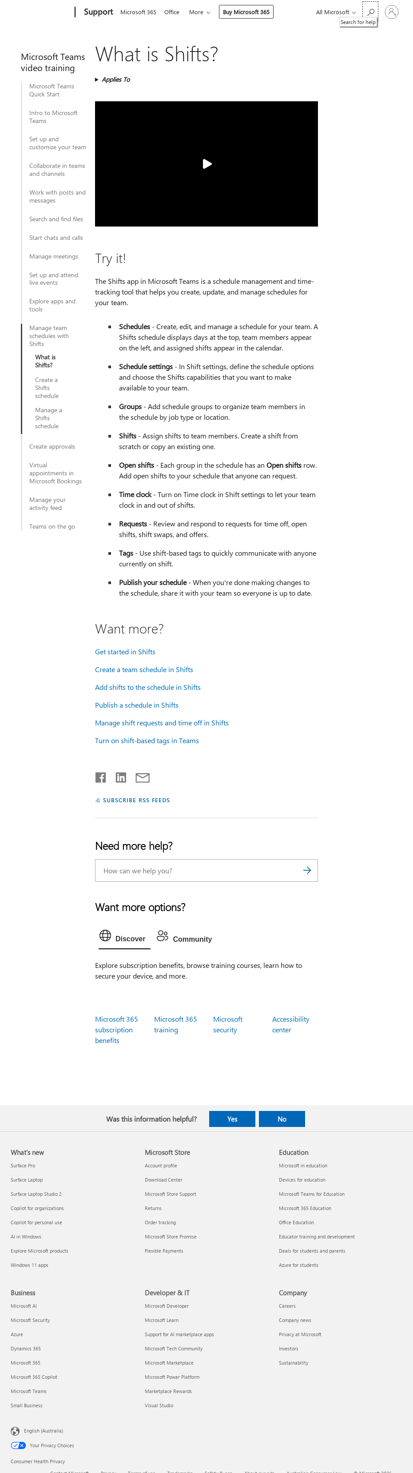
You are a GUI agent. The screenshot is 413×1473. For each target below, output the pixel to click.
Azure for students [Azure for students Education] (298, 1265)
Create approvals (52, 446)
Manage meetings (53, 256)
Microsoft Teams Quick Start (51, 90)
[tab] (125, 937)
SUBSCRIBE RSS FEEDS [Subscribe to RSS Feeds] (137, 800)
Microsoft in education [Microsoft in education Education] (303, 1165)
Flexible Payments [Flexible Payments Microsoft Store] (164, 1250)
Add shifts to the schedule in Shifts (148, 687)
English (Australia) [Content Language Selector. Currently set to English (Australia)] (43, 1430)
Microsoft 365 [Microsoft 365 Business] (25, 1362)
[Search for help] (370, 11)
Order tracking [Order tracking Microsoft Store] (160, 1222)
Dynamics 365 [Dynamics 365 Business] (26, 1348)
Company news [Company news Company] (295, 1320)
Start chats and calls (56, 238)
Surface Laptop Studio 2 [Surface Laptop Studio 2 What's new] (36, 1193)
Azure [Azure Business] (17, 1334)
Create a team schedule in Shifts (144, 669)
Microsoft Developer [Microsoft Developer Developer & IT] (167, 1305)
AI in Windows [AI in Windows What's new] (26, 1236)
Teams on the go (52, 526)
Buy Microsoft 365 (249, 12)
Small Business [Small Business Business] (27, 1405)
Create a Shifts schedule (47, 388)
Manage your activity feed (47, 504)
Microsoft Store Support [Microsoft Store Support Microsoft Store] (170, 1193)
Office (173, 12)
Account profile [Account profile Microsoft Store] (161, 1165)
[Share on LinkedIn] (117, 775)
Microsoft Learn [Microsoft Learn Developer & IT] (162, 1320)
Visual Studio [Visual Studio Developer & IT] (159, 1405)
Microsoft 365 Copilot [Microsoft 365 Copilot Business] (34, 1376)
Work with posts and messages (57, 196)
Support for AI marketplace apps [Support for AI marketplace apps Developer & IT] (179, 1334)
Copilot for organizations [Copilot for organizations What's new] (37, 1208)
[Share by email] (138, 775)
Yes (232, 1119)
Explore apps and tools (52, 305)
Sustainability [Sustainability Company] (293, 1362)
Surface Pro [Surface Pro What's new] (23, 1165)
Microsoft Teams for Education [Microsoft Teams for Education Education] (312, 1193)
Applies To (116, 79)
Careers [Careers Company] (287, 1305)
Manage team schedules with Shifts (49, 336)
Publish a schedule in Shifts (137, 704)
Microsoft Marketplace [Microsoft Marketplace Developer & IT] (169, 1362)
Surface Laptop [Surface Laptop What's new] (27, 1179)
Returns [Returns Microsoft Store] (153, 1208)
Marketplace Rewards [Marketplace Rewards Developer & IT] (168, 1391)
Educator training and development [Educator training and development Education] (317, 1236)
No (282, 1119)
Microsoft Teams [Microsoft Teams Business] (29, 1391)
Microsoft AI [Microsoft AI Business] (24, 1305)
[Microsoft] (41, 12)
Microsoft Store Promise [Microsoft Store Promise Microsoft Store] (171, 1236)
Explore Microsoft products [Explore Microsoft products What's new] (39, 1250)
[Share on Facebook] (101, 775)
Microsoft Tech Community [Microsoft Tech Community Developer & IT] (174, 1348)
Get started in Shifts (125, 651)
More (200, 12)
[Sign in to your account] (391, 12)
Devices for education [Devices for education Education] (302, 1179)
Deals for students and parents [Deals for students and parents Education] (312, 1250)
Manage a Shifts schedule (48, 418)
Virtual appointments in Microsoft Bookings (55, 473)
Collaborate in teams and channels (57, 170)
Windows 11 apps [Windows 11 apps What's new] (29, 1265)
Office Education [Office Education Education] (296, 1222)
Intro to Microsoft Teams (53, 117)
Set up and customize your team (57, 143)
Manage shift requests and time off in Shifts (162, 722)
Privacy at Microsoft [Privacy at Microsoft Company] (300, 1334)
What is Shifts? (45, 361)
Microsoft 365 (138, 12)
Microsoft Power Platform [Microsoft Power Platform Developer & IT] (172, 1376)
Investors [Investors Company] (288, 1348)
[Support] (97, 12)
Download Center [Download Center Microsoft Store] (164, 1179)
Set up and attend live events (53, 279)
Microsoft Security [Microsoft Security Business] (30, 1320)
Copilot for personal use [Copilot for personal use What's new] (36, 1222)
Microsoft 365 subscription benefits (116, 1029)
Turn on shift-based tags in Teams (147, 740)
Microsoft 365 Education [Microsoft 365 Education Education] (305, 1208)
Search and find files (56, 219)
